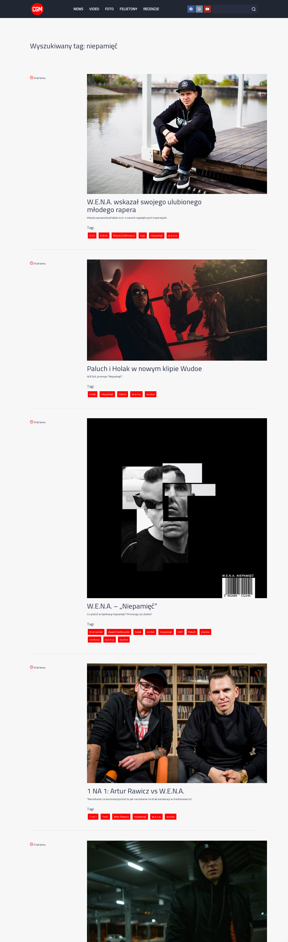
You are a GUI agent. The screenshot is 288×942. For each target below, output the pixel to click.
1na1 (105, 816)
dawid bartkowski (119, 632)
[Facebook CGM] (191, 9)
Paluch (122, 394)
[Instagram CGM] (199, 9)
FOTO (109, 9)
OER (180, 632)
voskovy (94, 639)
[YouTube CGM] (207, 9)
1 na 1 (93, 816)
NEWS (78, 9)
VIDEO (94, 9)
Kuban (104, 235)
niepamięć (157, 235)
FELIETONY (128, 9)
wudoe (150, 394)
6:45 (92, 235)
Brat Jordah (96, 632)
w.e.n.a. (172, 235)
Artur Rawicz (121, 816)
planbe (205, 632)
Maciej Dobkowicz (124, 235)
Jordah (151, 632)
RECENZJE (151, 9)
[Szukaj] (253, 9)
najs (142, 235)
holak (92, 394)
